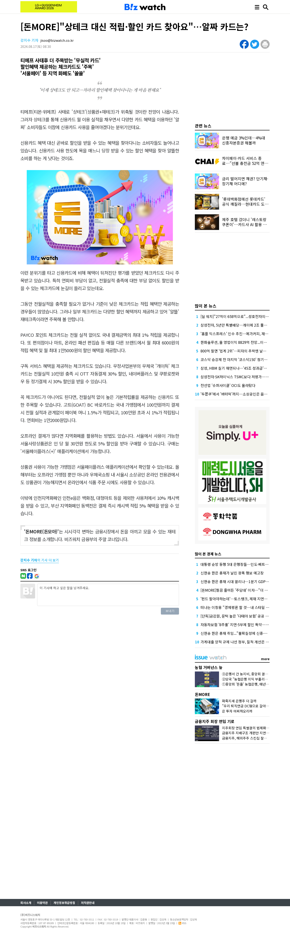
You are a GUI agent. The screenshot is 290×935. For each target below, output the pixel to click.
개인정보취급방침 (64, 903)
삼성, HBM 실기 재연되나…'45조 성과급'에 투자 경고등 (243, 368)
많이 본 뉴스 (205, 306)
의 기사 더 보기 (39, 560)
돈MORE (202, 694)
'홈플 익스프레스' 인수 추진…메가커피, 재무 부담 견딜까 (244, 333)
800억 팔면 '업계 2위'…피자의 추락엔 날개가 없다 (239, 351)
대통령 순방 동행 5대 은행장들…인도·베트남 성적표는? (243, 564)
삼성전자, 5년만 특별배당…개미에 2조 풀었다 (236, 325)
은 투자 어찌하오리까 (237, 711)
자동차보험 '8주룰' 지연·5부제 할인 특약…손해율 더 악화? (245, 624)
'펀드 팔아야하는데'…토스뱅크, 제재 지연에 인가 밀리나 (243, 598)
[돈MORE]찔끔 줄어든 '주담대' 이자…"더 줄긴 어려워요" (244, 590)
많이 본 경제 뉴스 (208, 554)
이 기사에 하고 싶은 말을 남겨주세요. (108, 595)
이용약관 (42, 903)
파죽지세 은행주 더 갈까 (239, 700)
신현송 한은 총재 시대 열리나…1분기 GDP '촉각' (238, 581)
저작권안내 (87, 903)
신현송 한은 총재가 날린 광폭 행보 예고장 (232, 573)
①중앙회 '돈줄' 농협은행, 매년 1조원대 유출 (253, 684)
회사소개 (25, 903)
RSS (182, 923)
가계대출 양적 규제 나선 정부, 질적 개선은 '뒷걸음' (239, 641)
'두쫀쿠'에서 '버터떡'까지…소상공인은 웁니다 (236, 394)
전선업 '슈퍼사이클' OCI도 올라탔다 (228, 385)
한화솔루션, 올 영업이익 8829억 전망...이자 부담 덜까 (241, 342)
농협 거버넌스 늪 (208, 667)
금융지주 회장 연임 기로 (214, 721)
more (265, 659)
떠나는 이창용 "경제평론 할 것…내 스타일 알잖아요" (241, 607)
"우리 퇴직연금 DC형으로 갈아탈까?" (248, 705)
